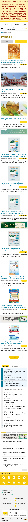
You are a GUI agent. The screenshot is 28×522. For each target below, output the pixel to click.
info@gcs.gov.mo (7, 492)
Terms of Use (19, 506)
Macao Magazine (7, 500)
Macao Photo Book (7, 506)
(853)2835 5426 (16, 494)
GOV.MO (5, 498)
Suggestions (19, 498)
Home (2, 32)
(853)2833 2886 (6, 494)
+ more (24, 469)
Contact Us (19, 500)
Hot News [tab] (5, 366)
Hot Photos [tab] (14, 366)
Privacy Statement (20, 503)
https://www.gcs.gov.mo (8, 490)
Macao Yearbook (7, 503)
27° (17, 24)
